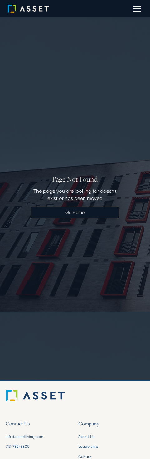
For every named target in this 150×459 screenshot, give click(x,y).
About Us (86, 436)
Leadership (88, 446)
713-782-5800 (18, 446)
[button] (136, 8)
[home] (37, 8)
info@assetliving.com (24, 436)
